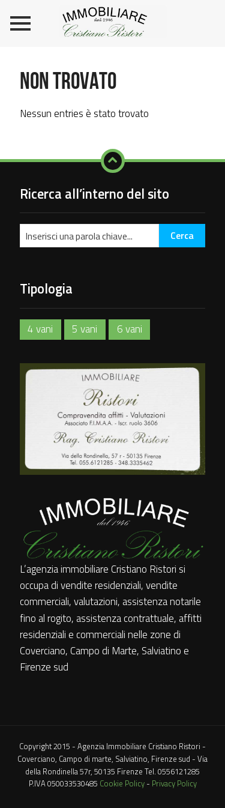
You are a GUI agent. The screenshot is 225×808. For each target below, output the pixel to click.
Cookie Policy (122, 783)
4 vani (40, 329)
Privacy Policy (174, 783)
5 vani (84, 329)
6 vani (129, 329)
